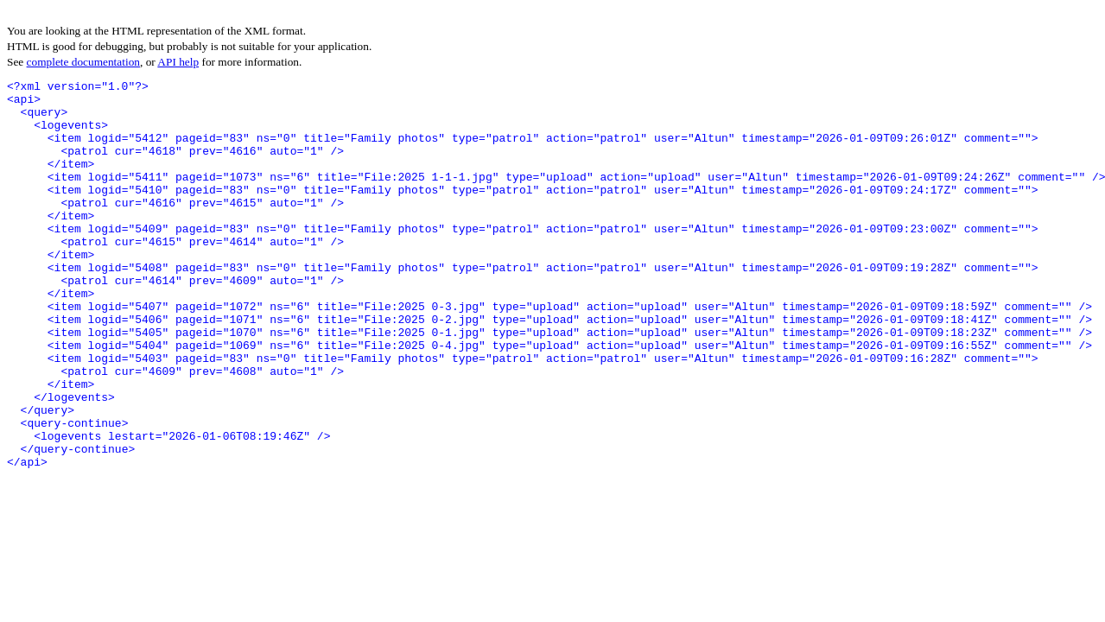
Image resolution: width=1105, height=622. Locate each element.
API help (178, 61)
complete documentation (83, 61)
